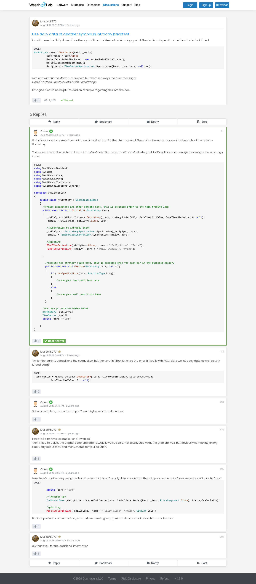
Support (127, 5)
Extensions (93, 5)
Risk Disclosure (131, 578)
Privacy (150, 578)
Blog (137, 5)
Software (62, 5)
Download (222, 5)
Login (190, 5)
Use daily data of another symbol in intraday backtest (80, 34)
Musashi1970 (48, 21)
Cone (44, 131)
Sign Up (206, 5)
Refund (164, 578)
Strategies (77, 5)
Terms (112, 578)
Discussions (111, 5)
